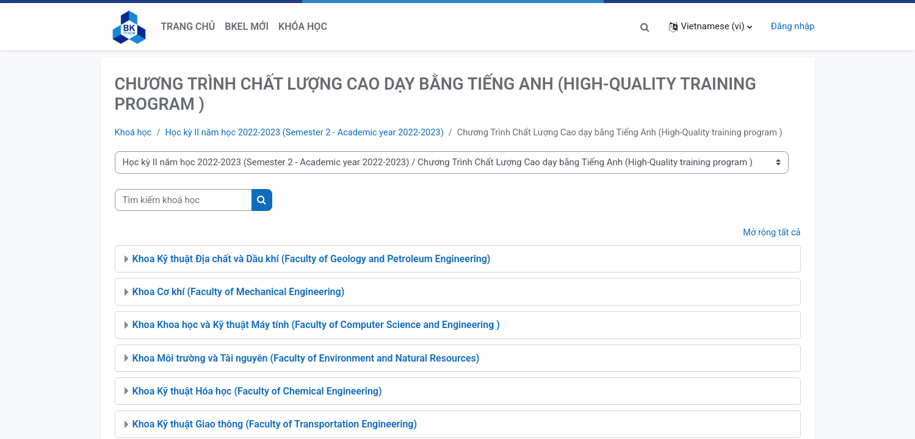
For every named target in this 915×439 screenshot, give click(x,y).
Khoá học (134, 132)
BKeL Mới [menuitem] (247, 26)
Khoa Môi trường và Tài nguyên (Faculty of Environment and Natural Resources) (306, 372)
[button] (644, 26)
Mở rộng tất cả (770, 246)
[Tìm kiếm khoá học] (183, 214)
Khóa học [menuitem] (302, 26)
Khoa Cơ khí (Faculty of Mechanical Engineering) (238, 306)
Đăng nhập (793, 26)
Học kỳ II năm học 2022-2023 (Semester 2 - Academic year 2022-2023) (309, 132)
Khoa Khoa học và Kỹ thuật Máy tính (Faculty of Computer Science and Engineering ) (316, 339)
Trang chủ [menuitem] (188, 26)
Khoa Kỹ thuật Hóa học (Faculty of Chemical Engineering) (257, 406)
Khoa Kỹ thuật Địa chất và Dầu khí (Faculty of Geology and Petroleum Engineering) (311, 273)
